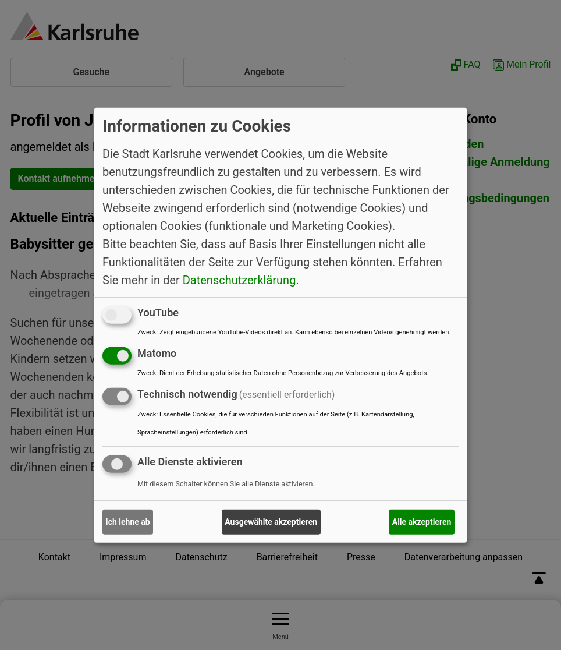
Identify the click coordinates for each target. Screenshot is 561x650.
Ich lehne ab (128, 522)
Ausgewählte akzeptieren (271, 522)
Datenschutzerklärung (239, 280)
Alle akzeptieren (422, 522)
